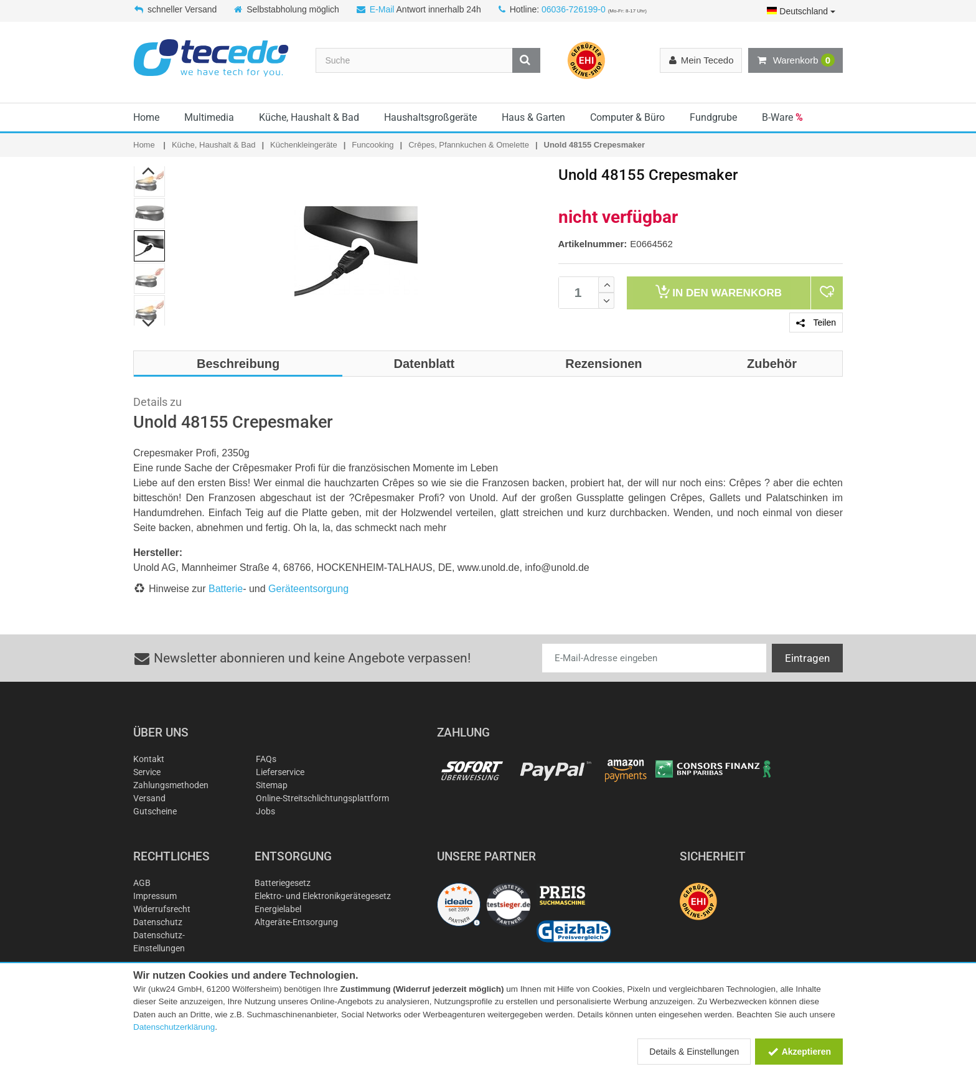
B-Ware (782, 117)
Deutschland (801, 11)
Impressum (155, 896)
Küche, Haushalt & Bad (309, 117)
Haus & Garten (533, 117)
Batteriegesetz (283, 883)
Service (147, 772)
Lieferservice (280, 772)
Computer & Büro (627, 117)
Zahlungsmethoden (171, 785)
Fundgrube (713, 117)
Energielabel (278, 909)
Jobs (265, 811)
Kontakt (148, 759)
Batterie (226, 588)
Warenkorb (795, 60)
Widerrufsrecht (161, 909)
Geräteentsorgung (308, 588)
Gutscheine (155, 811)
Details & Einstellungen (694, 1052)
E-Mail (382, 9)
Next (149, 323)
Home (146, 117)
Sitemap (272, 785)
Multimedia (209, 117)
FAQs (266, 759)
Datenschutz (157, 922)
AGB (142, 883)
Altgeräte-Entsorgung (296, 922)
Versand (149, 798)
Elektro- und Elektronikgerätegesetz (323, 896)
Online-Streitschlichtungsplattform (322, 798)
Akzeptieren (799, 1051)
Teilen (816, 322)
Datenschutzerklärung (174, 1027)
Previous (149, 170)
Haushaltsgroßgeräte (430, 117)
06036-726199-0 (574, 9)
